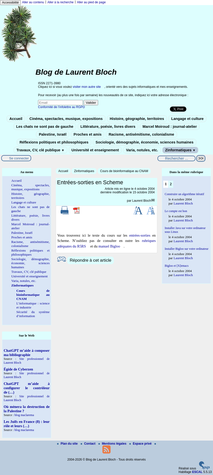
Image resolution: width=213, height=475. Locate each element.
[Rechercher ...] (176, 158)
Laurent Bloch (141, 200)
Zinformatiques (180, 150)
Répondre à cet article (90, 260)
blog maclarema (24, 415)
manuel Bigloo (109, 246)
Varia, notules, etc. (142, 150)
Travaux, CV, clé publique (40, 150)
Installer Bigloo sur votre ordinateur (186, 249)
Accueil (15, 119)
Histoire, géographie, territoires (137, 119)
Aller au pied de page (91, 2)
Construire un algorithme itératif (184, 194)
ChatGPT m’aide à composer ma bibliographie (26, 352)
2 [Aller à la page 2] (171, 184)
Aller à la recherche (60, 2)
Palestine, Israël (52, 134)
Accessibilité (10, 2)
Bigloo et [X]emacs (176, 265)
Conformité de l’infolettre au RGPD (61, 107)
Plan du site (68, 443)
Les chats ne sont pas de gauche (45, 127)
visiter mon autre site (87, 87)
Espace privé (140, 443)
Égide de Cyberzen (18, 369)
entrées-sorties (139, 235)
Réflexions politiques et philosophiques (54, 142)
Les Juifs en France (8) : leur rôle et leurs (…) (26, 424)
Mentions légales (112, 443)
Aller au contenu (33, 2)
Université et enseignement (95, 150)
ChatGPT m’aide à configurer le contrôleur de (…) (26, 388)
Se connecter (19, 158)
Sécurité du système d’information (32, 314)
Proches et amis (87, 134)
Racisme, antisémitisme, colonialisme (141, 134)
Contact (88, 443)
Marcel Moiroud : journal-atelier (170, 127)
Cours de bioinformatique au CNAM (124, 171)
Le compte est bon (176, 211)
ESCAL (197, 472)
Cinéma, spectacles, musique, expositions (66, 119)
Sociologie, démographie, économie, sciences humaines (144, 142)
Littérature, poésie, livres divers (107, 127)
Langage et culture (187, 119)
